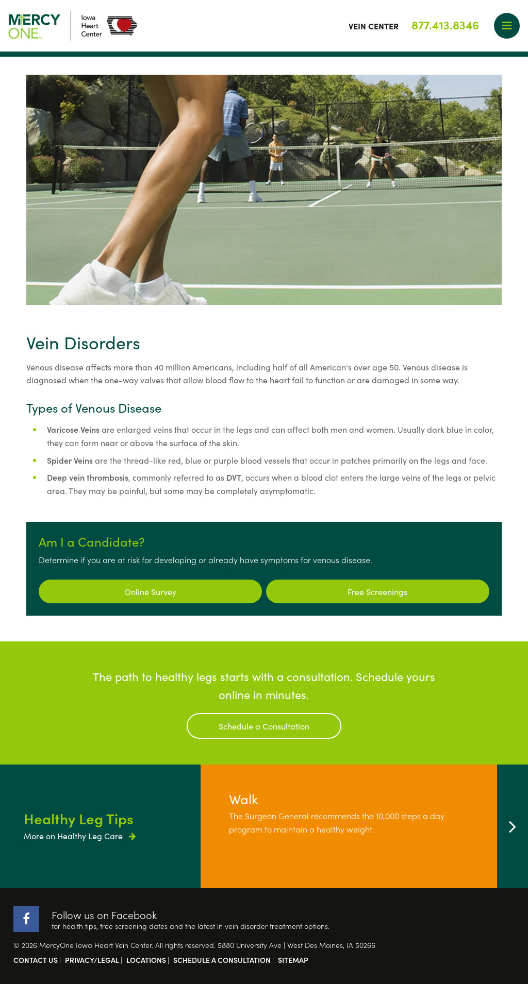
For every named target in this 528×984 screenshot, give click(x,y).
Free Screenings (377, 591)
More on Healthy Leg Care (80, 835)
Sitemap (293, 960)
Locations (146, 960)
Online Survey (150, 591)
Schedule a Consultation (264, 726)
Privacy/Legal (92, 960)
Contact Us (35, 960)
